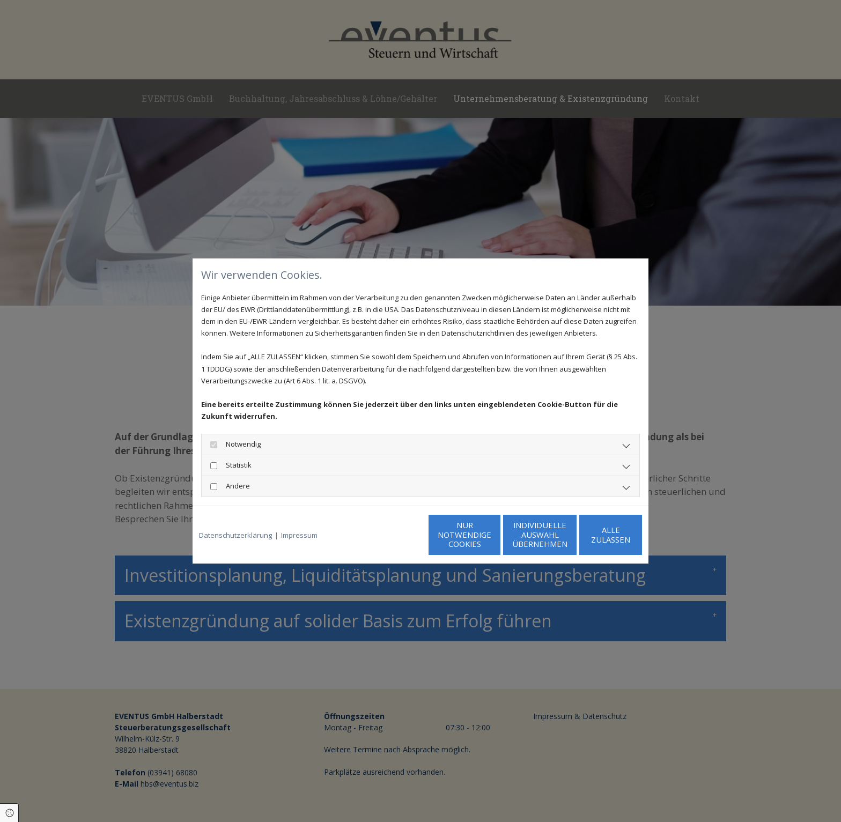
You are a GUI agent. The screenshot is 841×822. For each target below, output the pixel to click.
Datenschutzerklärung (235, 535)
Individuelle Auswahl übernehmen (490, 535)
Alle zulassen (592, 535)
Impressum (299, 535)
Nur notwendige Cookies (388, 535)
